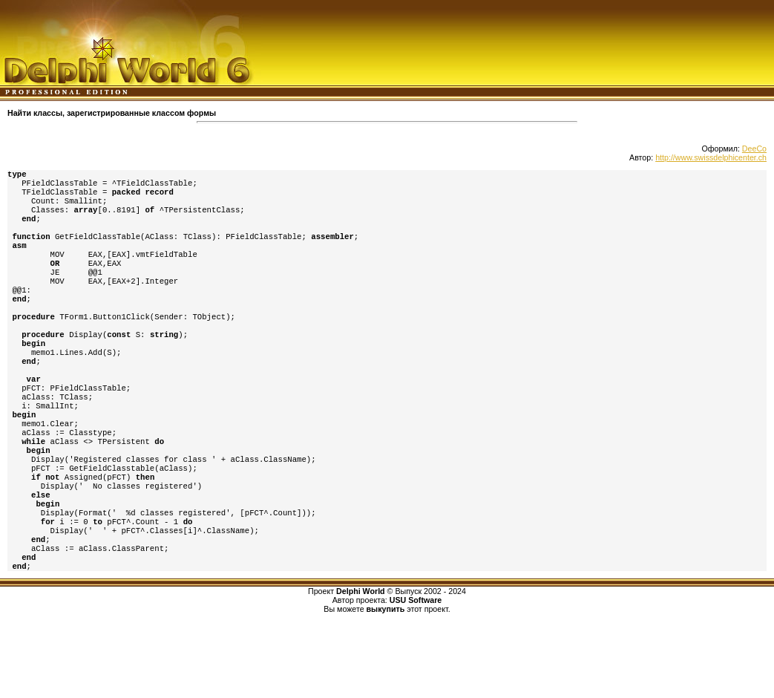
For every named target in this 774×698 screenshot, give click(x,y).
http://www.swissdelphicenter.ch (711, 157)
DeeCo (754, 148)
